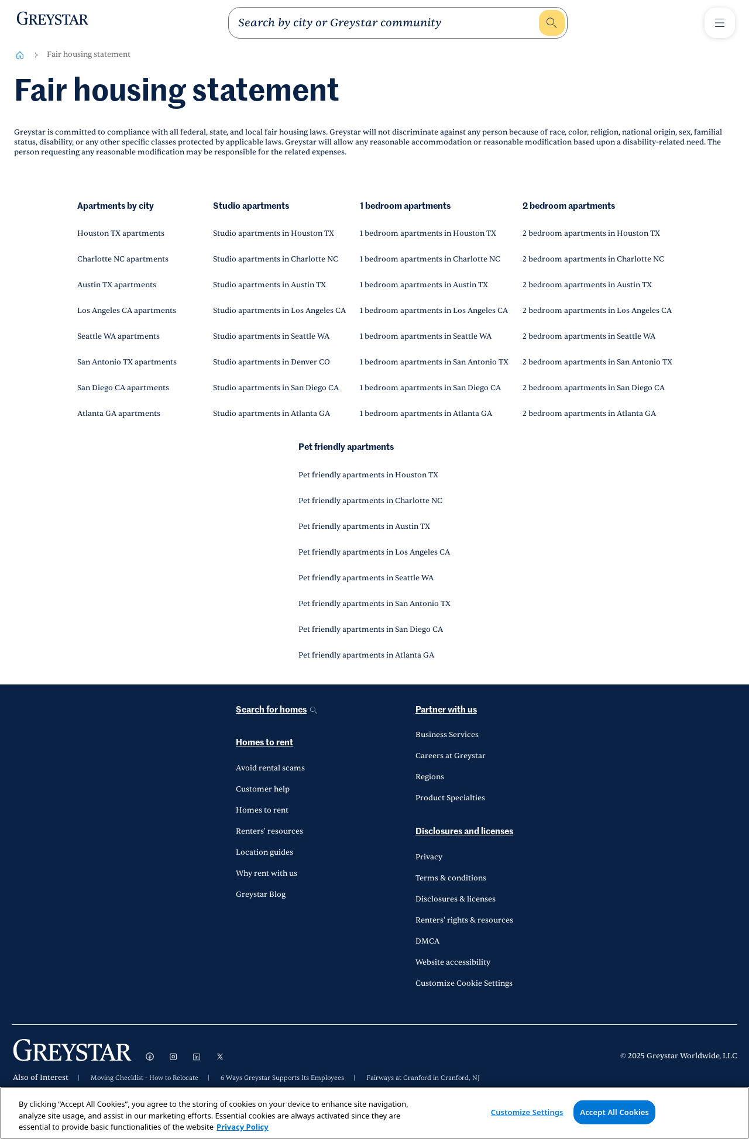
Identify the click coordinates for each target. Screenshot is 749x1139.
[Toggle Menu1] (720, 23)
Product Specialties (450, 798)
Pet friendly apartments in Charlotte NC (370, 500)
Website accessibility (452, 962)
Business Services (447, 734)
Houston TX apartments (120, 233)
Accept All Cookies (614, 1111)
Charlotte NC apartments (123, 259)
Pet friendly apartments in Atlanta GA (366, 655)
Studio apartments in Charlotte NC (275, 259)
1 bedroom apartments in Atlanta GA (426, 413)
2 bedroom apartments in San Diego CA (594, 388)
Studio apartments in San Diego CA (276, 388)
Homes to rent (264, 742)
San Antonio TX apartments (127, 362)
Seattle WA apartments (118, 336)
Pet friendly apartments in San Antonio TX (374, 603)
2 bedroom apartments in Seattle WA (589, 336)
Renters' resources (269, 831)
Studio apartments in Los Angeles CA (279, 310)
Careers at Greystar (450, 756)
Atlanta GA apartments (118, 413)
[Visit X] (220, 1056)
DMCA (427, 941)
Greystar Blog (261, 894)
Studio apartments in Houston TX (273, 233)
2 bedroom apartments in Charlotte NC (593, 259)
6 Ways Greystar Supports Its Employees (282, 1078)
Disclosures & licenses (455, 899)
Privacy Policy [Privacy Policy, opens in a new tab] (243, 1126)
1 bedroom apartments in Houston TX (428, 233)
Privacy (428, 857)
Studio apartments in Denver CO (271, 362)
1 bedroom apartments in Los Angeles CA (434, 310)
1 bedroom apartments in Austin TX (424, 285)
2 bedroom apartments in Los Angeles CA (597, 310)
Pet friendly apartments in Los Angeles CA (374, 552)
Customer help (263, 789)
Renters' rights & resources (464, 920)
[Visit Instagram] (173, 1056)
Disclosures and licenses (464, 831)
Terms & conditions (450, 878)
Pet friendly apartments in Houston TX (368, 475)
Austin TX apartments (116, 285)
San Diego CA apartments (123, 388)
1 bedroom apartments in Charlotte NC (430, 259)
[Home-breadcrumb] (20, 55)
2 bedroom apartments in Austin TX (587, 285)
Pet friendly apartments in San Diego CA (370, 629)
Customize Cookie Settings (464, 983)
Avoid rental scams (270, 768)
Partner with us (446, 710)
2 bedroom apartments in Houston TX (591, 233)
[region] (374, 1113)
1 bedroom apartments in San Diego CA (430, 388)
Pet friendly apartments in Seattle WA (366, 578)
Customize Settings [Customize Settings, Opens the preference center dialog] (527, 1111)
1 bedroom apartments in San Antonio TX (434, 362)
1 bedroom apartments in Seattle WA (426, 336)
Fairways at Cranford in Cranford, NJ (423, 1078)
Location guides (264, 852)
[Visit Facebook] (149, 1056)
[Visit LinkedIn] (196, 1056)
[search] (387, 23)
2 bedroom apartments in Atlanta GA (589, 413)
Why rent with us (266, 873)
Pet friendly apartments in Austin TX (364, 526)
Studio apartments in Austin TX (269, 285)
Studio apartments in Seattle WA (271, 336)
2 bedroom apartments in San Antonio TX (597, 362)
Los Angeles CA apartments (126, 310)
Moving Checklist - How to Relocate (144, 1078)
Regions (429, 777)
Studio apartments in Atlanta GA (271, 413)
